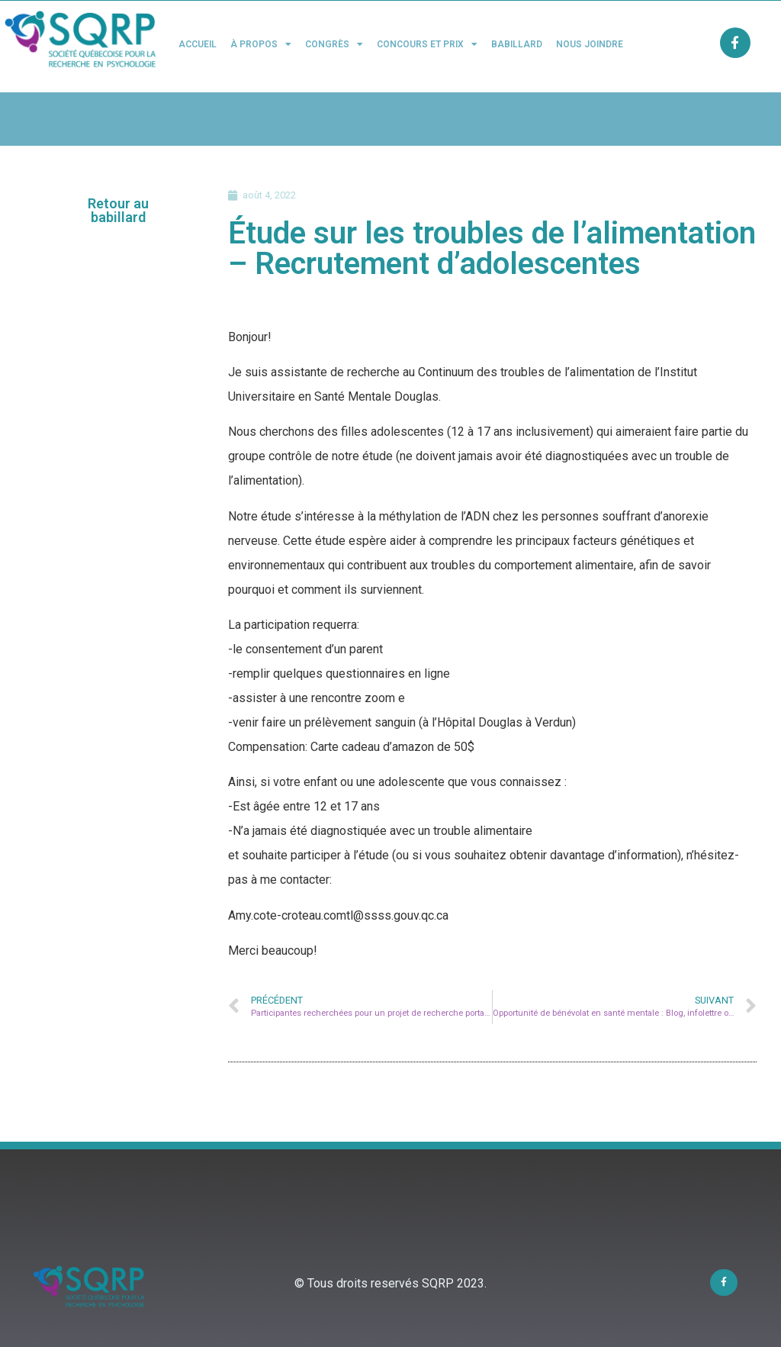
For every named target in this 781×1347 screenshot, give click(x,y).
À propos (260, 44)
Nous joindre (589, 44)
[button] (118, 211)
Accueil (197, 44)
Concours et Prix (427, 44)
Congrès (334, 44)
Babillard (516, 44)
